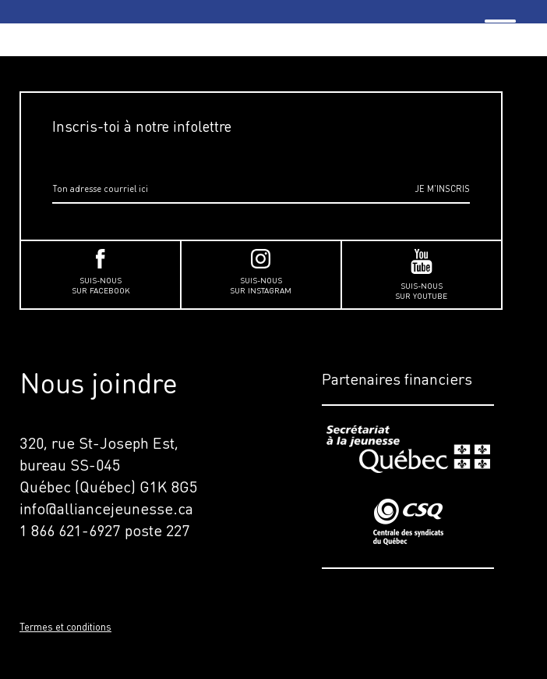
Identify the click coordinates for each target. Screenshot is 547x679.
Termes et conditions (65, 626)
